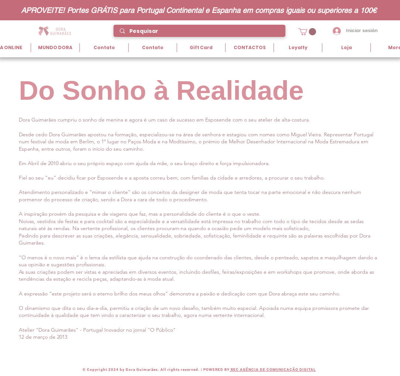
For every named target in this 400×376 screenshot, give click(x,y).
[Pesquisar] (199, 31)
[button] (307, 31)
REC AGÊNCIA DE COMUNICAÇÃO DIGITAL (273, 370)
